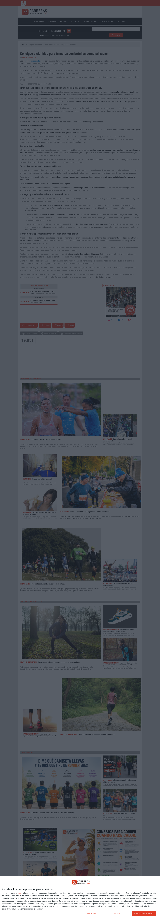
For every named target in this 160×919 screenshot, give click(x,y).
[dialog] (80, 897)
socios (20, 893)
